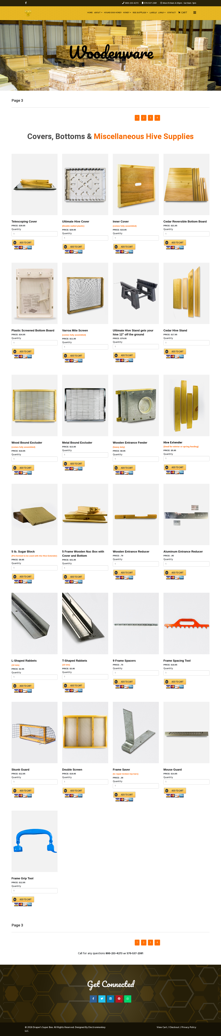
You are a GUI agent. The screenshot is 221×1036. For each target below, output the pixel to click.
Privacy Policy (189, 1027)
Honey (126, 12)
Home (90, 12)
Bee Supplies (139, 12)
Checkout (174, 1027)
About (97, 12)
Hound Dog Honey (113, 12)
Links (161, 12)
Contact (171, 12)
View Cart (162, 1027)
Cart (184, 13)
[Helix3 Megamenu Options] (194, 13)
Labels (153, 12)
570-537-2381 (150, 3)
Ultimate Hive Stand (126, 330)
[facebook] (26, 3)
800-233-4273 (131, 3)
